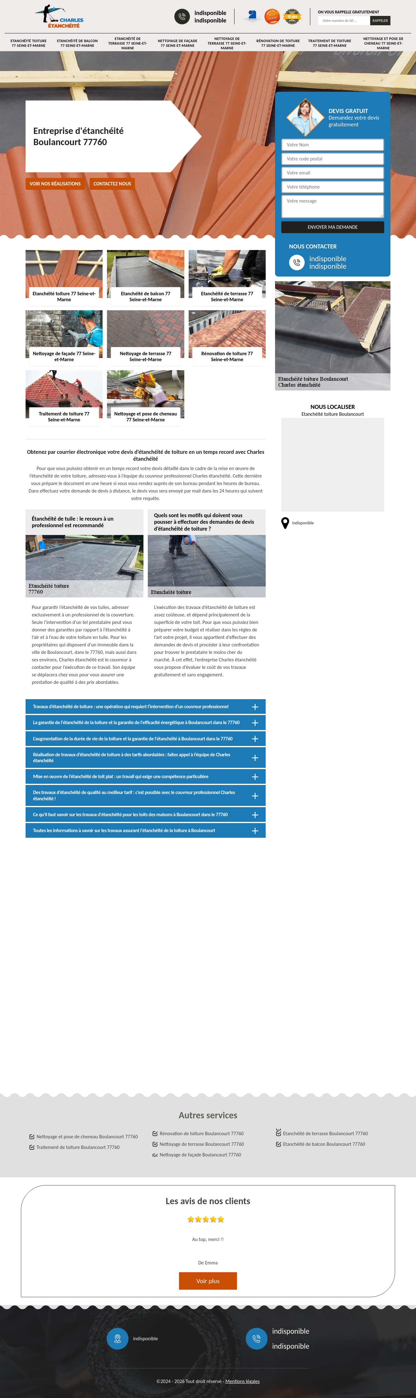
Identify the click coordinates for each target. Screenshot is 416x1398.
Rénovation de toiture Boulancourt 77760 (202, 1133)
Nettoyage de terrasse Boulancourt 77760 (202, 1144)
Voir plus (208, 1281)
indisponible (210, 13)
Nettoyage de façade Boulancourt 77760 (200, 1155)
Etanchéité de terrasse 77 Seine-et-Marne (128, 43)
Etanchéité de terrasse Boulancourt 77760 (325, 1133)
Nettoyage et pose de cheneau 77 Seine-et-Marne (383, 43)
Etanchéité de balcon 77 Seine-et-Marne (77, 43)
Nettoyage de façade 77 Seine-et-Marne (177, 43)
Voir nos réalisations (55, 184)
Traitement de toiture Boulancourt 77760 (77, 1147)
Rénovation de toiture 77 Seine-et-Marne (278, 43)
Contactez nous (112, 184)
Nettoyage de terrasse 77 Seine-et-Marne (227, 43)
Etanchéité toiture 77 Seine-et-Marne (29, 43)
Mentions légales (242, 1381)
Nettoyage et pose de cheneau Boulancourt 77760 (87, 1137)
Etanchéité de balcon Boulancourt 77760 (324, 1144)
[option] (208, 1242)
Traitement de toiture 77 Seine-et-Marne (329, 43)
